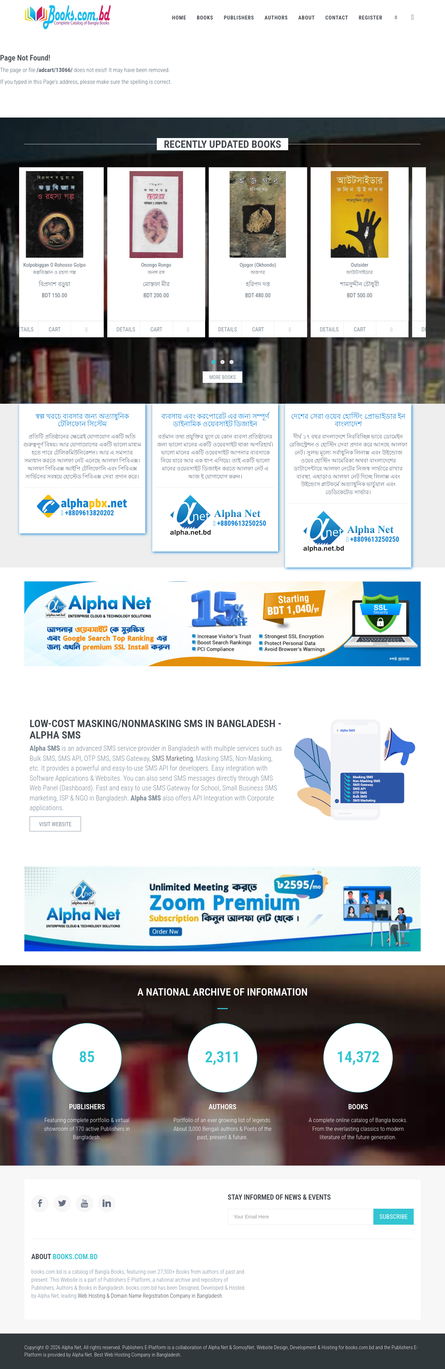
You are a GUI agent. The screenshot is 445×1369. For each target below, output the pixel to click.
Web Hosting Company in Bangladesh (142, 1355)
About (306, 18)
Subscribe (393, 1216)
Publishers (239, 18)
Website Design (272, 1347)
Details (39, 329)
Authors (276, 18)
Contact (336, 18)
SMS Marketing (172, 758)
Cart (70, 329)
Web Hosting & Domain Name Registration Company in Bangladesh (150, 1296)
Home (179, 18)
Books (205, 18)
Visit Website (55, 824)
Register (370, 18)
